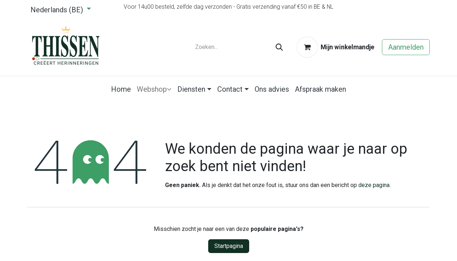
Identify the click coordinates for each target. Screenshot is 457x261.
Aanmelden (406, 47)
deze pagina (374, 185)
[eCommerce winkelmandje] (335, 47)
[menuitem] (121, 89)
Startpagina (228, 246)
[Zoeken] (279, 47)
